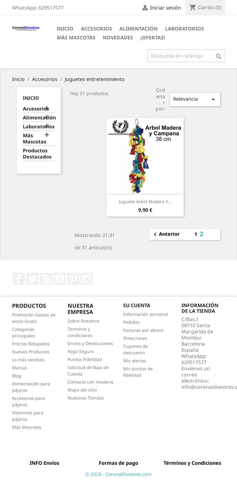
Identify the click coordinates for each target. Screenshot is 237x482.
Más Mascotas (76, 37)
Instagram (87, 279)
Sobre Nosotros (83, 321)
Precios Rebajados (31, 344)
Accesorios (96, 28)
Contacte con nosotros (91, 382)
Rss (46, 279)
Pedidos (131, 322)
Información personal (145, 314)
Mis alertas (134, 361)
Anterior (166, 234)
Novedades (118, 37)
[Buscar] (186, 55)
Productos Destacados (37, 153)
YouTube (59, 279)
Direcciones (135, 338)
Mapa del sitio (82, 390)
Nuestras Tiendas (86, 398)
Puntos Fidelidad (85, 359)
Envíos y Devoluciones (90, 343)
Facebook (19, 279)
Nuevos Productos (30, 352)
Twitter (32, 279)
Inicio (65, 28)
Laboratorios (184, 28)
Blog (16, 376)
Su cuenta (136, 305)
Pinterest (73, 279)
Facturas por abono (143, 330)
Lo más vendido (28, 360)
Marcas (19, 368)
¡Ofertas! (152, 37)
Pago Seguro (81, 351)
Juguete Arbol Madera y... (145, 201)
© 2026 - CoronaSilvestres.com (118, 474)
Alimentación (138, 28)
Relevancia (195, 99)
